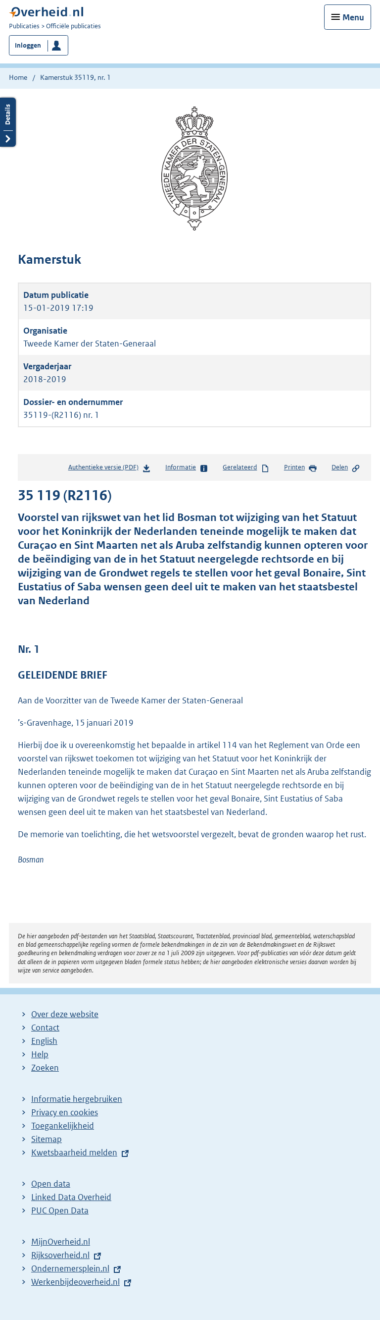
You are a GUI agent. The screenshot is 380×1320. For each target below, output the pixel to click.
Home (18, 77)
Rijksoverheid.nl (60, 1255)
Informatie (186, 468)
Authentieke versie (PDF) (109, 469)
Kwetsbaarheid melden (74, 1152)
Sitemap (46, 1139)
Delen (346, 468)
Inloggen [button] (28, 45)
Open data (50, 1183)
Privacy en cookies (64, 1112)
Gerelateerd (246, 468)
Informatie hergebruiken (76, 1098)
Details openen (8, 122)
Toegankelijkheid (62, 1125)
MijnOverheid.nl (60, 1241)
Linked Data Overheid (71, 1197)
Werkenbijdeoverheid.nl (75, 1281)
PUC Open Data (60, 1210)
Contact (45, 1027)
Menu (353, 17)
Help (39, 1054)
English (44, 1040)
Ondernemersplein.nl (70, 1268)
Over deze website (64, 1014)
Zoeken (45, 1067)
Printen (300, 468)
